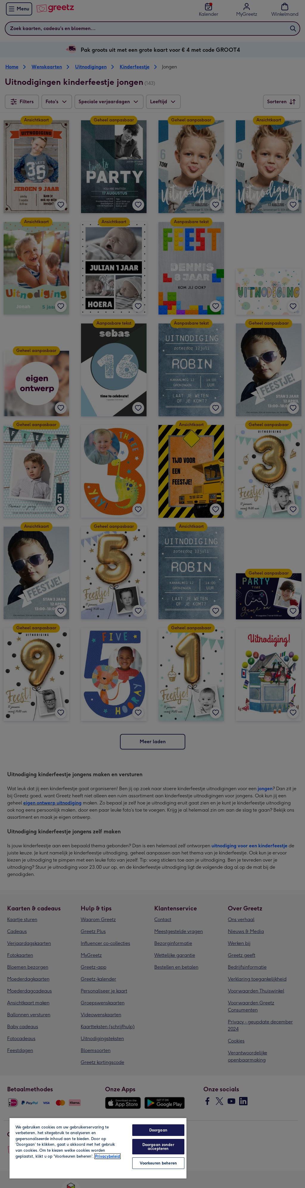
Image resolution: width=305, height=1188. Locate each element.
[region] (98, 1147)
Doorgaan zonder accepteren (158, 1146)
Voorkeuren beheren (158, 1163)
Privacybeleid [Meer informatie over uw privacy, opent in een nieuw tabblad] (107, 1156)
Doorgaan (158, 1130)
